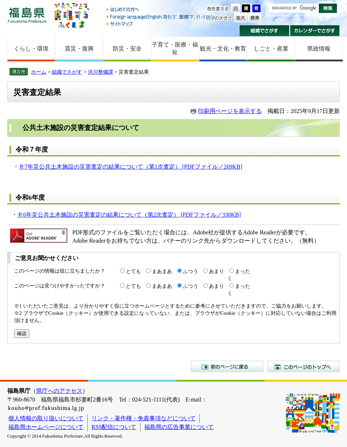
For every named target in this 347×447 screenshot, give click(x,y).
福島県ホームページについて (45, 427)
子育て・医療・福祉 (175, 48)
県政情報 (318, 48)
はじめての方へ (160, 9)
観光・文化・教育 (223, 48)
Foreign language (160, 16)
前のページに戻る (227, 366)
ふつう (190, 271)
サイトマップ (160, 23)
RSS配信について (113, 427)
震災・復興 (79, 48)
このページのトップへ (303, 366)
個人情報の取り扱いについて (45, 418)
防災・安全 (127, 48)
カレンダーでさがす (315, 30)
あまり (216, 271)
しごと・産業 (271, 48)
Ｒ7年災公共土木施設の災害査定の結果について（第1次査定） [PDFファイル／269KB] (130, 167)
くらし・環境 (31, 48)
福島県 (27, 14)
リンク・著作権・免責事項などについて (143, 418)
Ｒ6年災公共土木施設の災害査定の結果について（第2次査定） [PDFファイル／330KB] (129, 215)
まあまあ (162, 271)
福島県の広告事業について (179, 427)
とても (133, 271)
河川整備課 (100, 72)
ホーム (38, 72)
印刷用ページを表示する (230, 111)
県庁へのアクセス (59, 391)
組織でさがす (264, 30)
